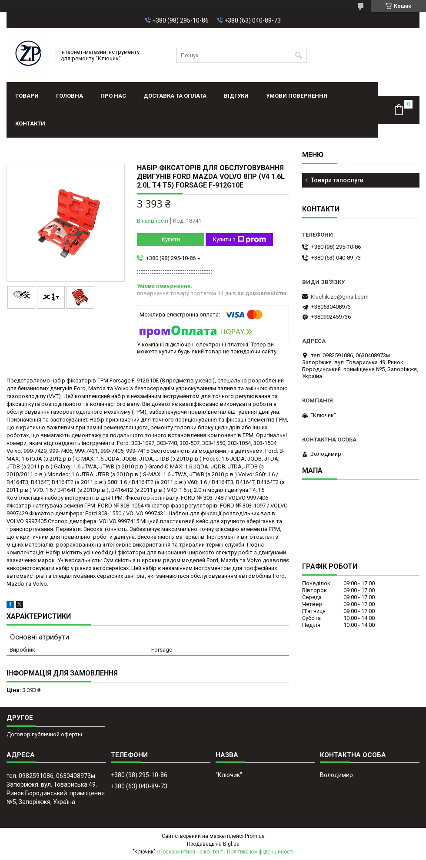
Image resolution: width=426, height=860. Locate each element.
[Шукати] (298, 55)
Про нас (113, 95)
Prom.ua (255, 836)
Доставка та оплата (174, 95)
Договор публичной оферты (44, 734)
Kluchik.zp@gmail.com (340, 296)
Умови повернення (296, 95)
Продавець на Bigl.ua (213, 844)
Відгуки (236, 95)
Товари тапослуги (337, 180)
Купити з (239, 240)
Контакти (30, 123)
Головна (69, 95)
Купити (171, 239)
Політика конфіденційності (260, 852)
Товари (27, 95)
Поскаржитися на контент (191, 852)
